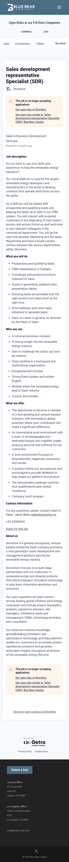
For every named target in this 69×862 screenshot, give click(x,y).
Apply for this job (17, 529)
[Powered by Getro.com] (35, 742)
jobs (6, 43)
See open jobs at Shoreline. (31, 109)
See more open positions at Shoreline (34, 711)
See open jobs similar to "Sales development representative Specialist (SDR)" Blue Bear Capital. (37, 118)
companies (22, 43)
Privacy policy (25, 751)
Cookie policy (41, 751)
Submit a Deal (19, 770)
